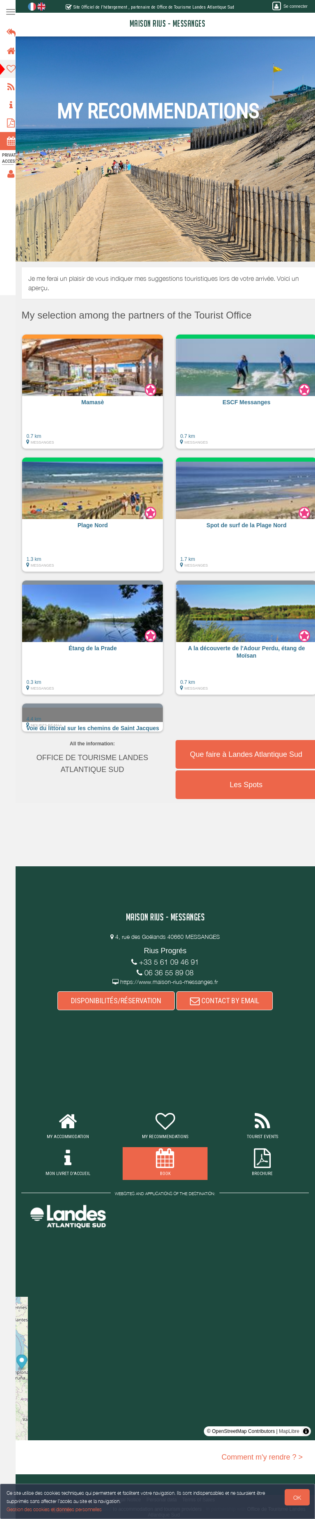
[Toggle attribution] (306, 1431)
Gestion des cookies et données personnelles (54, 1509)
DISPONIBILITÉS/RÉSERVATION (119, 1000)
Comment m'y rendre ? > (262, 1457)
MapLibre (289, 1431)
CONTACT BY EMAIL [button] (227, 1000)
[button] (99, 395)
